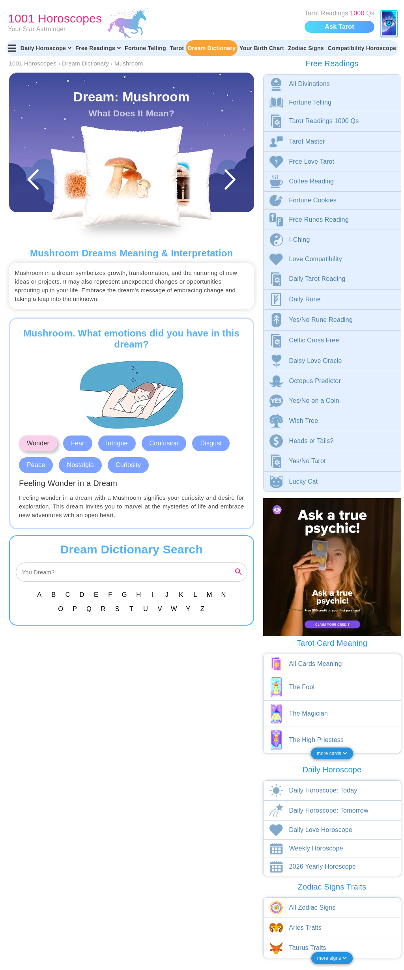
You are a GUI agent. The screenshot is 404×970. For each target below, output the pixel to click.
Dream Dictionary (212, 48)
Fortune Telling (145, 48)
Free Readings (98, 48)
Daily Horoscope (46, 48)
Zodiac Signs (306, 48)
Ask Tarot (339, 26)
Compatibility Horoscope (362, 48)
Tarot (177, 48)
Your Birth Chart (261, 48)
